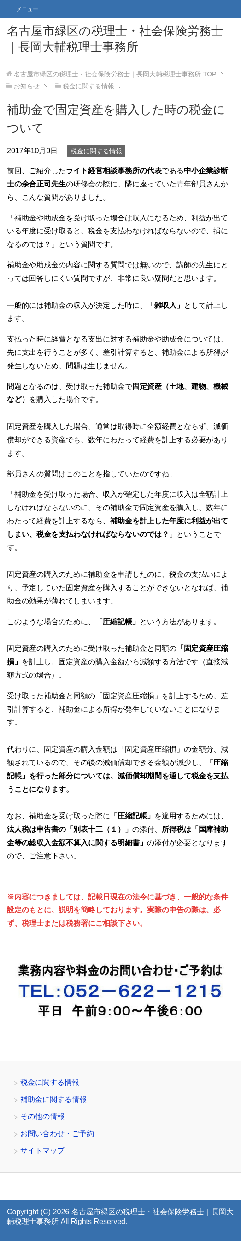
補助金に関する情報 (53, 1099)
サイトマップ (42, 1150)
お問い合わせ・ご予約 (57, 1133)
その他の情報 (42, 1116)
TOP (115, 74)
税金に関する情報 (96, 151)
